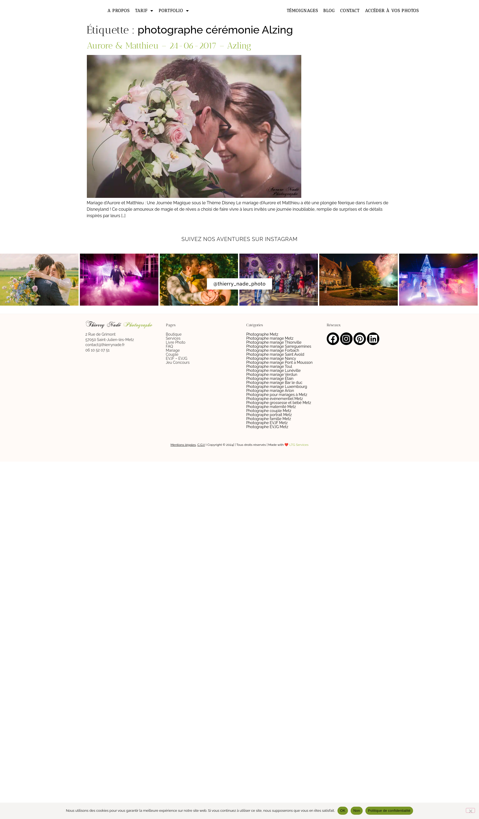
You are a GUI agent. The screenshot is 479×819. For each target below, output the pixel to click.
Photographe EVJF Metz (267, 423)
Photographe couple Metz (268, 411)
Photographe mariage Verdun (272, 374)
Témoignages (302, 10)
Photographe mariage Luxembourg (276, 386)
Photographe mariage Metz (270, 338)
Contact (349, 10)
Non (356, 811)
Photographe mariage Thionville (274, 342)
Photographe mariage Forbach (272, 350)
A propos (118, 10)
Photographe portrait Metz (269, 415)
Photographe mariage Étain (270, 378)
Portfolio (174, 10)
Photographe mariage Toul (269, 366)
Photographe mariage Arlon (270, 390)
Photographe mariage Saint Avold (275, 354)
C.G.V (201, 445)
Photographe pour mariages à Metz (276, 394)
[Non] (470, 810)
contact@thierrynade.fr (105, 345)
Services (173, 338)
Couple (172, 354)
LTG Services (299, 445)
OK (342, 811)
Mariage (173, 350)
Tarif (144, 10)
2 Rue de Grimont (101, 334)
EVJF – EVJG (176, 358)
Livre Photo (175, 342)
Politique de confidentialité (389, 811)
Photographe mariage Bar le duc (274, 382)
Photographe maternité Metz (271, 407)
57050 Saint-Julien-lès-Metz (110, 340)
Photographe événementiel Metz (274, 398)
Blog (329, 10)
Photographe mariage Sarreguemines (278, 346)
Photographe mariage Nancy (271, 358)
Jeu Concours (178, 362)
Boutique (174, 334)
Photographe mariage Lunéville (273, 370)
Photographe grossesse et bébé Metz (278, 403)
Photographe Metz (262, 334)
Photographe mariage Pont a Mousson (279, 362)
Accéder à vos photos (392, 10)
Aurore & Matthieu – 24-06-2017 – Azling (169, 45)
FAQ (169, 346)
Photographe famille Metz (268, 419)
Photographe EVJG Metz (267, 427)
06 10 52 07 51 (98, 350)
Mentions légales (183, 445)
